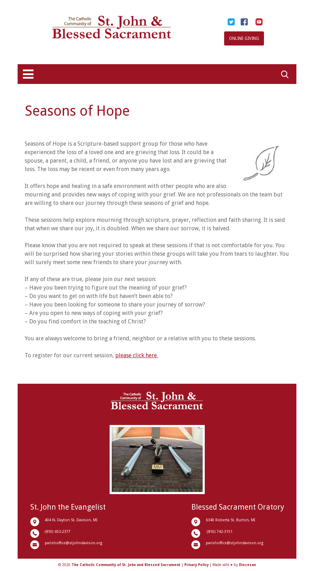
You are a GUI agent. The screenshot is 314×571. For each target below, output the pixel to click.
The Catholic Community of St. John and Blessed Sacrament (126, 565)
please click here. (136, 355)
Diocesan (247, 565)
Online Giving (244, 38)
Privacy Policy (196, 565)
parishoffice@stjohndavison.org (73, 543)
